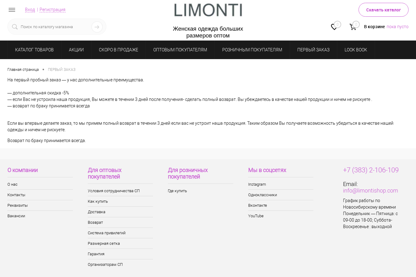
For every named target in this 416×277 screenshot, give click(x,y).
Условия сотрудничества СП (114, 190)
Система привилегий (106, 233)
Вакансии (16, 216)
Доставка (96, 212)
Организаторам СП (105, 264)
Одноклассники (262, 195)
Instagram (257, 184)
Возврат (95, 222)
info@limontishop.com (370, 190)
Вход (30, 9)
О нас (12, 184)
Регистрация (53, 9)
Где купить (177, 190)
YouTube (256, 216)
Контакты (16, 195)
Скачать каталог (383, 10)
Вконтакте (257, 205)
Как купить (98, 201)
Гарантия (96, 254)
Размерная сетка (104, 243)
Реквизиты (17, 205)
